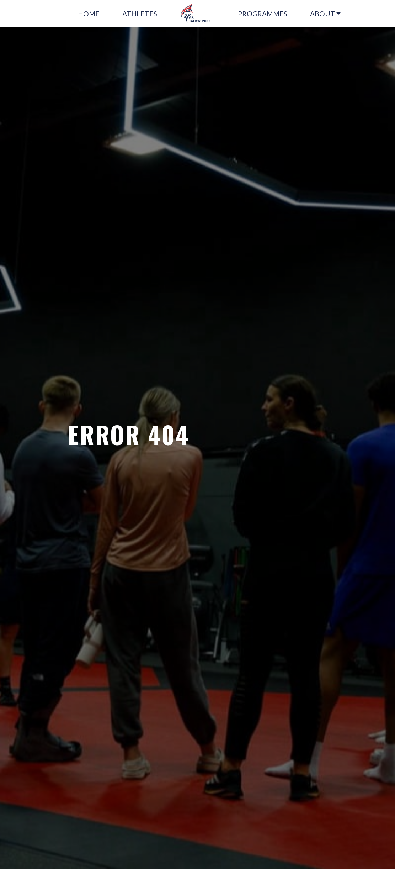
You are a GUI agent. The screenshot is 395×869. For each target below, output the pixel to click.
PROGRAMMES (262, 14)
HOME (89, 14)
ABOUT (322, 14)
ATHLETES (139, 14)
